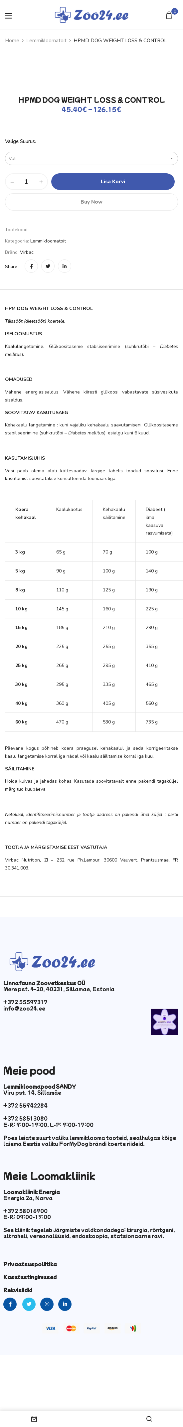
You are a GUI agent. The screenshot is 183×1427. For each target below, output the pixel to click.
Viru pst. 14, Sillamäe (32, 1092)
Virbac (27, 252)
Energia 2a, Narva (28, 1197)
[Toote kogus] (26, 181)
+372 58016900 (25, 1210)
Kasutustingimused (30, 1277)
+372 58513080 (25, 1118)
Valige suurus (20, 141)
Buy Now (91, 202)
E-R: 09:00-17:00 (27, 1216)
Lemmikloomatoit (46, 40)
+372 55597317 (25, 1002)
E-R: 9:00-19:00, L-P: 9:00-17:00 (48, 1124)
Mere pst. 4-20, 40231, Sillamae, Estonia (58, 989)
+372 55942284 (25, 1105)
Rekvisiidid (17, 1290)
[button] (170, 16)
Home (12, 40)
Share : (12, 266)
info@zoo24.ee (24, 1008)
